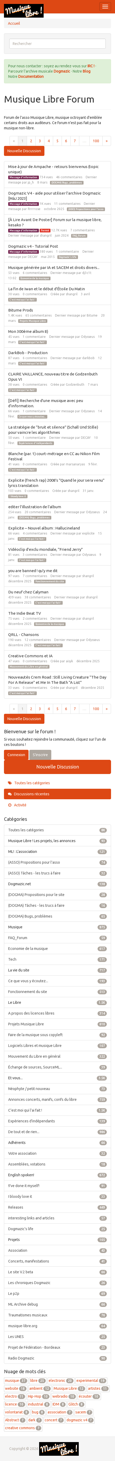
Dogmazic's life (67, 257)
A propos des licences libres (57, 1013)
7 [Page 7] (75, 141)
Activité (17, 805)
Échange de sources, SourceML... (57, 1067)
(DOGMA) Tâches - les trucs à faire (57, 905)
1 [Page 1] (22, 141)
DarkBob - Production (28, 352)
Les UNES (57, 1336)
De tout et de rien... (57, 1131)
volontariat (17, 1412)
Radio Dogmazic (57, 1358)
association (60, 1412)
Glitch (76, 1404)
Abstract (15, 1420)
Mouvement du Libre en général (29, 666)
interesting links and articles (57, 1218)
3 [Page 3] (40, 141)
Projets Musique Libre (33, 321)
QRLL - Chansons (23, 634)
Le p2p (57, 1293)
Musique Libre (69, 1388)
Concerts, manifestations (57, 1261)
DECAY (33, 256)
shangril (46, 235)
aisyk (69, 661)
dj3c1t (86, 272)
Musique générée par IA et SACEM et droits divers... (53, 267)
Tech (57, 959)
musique (16, 1380)
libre (38, 1380)
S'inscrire (40, 755)
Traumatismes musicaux (57, 1315)
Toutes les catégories (29, 783)
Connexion (16, 755)
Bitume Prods (20, 310)
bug (38, 1412)
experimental (91, 1380)
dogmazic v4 (80, 1420)
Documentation (31, 76)
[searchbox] (57, 44)
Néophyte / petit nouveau (57, 1088)
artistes (98, 1388)
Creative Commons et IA (30, 656)
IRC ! (91, 66)
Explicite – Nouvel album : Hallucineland (44, 528)
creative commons (23, 1428)
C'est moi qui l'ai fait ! (22, 299)
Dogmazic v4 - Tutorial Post (33, 246)
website (15, 1388)
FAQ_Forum (79, 236)
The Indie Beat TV (24, 613)
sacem (83, 1412)
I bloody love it (18, 496)
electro (15, 1396)
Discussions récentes (28, 794)
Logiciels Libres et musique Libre (57, 1045)
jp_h (31, 182)
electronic (61, 1380)
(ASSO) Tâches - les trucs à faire (57, 873)
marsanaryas (75, 464)
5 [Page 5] (57, 141)
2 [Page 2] (31, 141)
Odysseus (88, 336)
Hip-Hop (38, 1396)
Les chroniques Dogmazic (57, 1282)
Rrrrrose (34, 209)
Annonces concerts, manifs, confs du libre (57, 1099)
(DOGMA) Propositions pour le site (57, 894)
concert (54, 1420)
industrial (39, 1404)
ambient (40, 1388)
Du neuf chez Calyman (28, 592)
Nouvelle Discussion (24, 151)
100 (96, 141)
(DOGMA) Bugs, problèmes (66, 182)
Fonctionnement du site (49, 581)
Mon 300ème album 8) (28, 331)
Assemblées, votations (57, 1164)
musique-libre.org (57, 1325)
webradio (64, 1396)
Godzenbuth (75, 384)
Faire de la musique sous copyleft (57, 1034)
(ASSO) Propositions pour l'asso (85, 209)
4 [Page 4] (49, 141)
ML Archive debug (57, 1304)
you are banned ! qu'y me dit (33, 570)
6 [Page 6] (66, 141)
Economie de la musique (34, 278)
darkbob (88, 358)
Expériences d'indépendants (35, 443)
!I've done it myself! (57, 1185)
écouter (89, 1396)
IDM (59, 1404)
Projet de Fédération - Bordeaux (57, 1347)
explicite (88, 533)
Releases (57, 1207)
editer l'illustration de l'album (34, 507)
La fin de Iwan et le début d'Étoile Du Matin (46, 289)
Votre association (57, 1153)
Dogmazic (62, 71)
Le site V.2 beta (57, 1272)
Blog (86, 71)
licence (15, 1404)
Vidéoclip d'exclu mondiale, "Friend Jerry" (45, 549)
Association (57, 1250)
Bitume (92, 315)
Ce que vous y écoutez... (32, 416)
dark (35, 1420)
